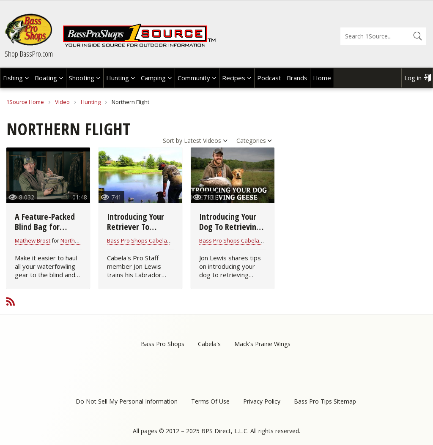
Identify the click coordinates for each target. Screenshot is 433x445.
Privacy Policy (261, 401)
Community (194, 78)
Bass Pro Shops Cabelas (138, 240)
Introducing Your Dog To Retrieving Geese (230, 227)
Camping (153, 78)
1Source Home (25, 102)
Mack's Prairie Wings (262, 344)
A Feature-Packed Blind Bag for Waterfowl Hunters (48, 227)
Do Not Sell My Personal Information (127, 401)
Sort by (172, 141)
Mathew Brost (32, 240)
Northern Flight (79, 240)
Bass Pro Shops (162, 344)
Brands (297, 78)
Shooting (81, 78)
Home (322, 78)
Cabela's (209, 344)
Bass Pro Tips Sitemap (325, 401)
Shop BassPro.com (29, 53)
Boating (46, 78)
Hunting (117, 78)
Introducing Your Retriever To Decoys (135, 227)
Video (62, 102)
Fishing (13, 78)
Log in (413, 78)
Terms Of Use (210, 401)
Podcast (269, 78)
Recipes (233, 78)
